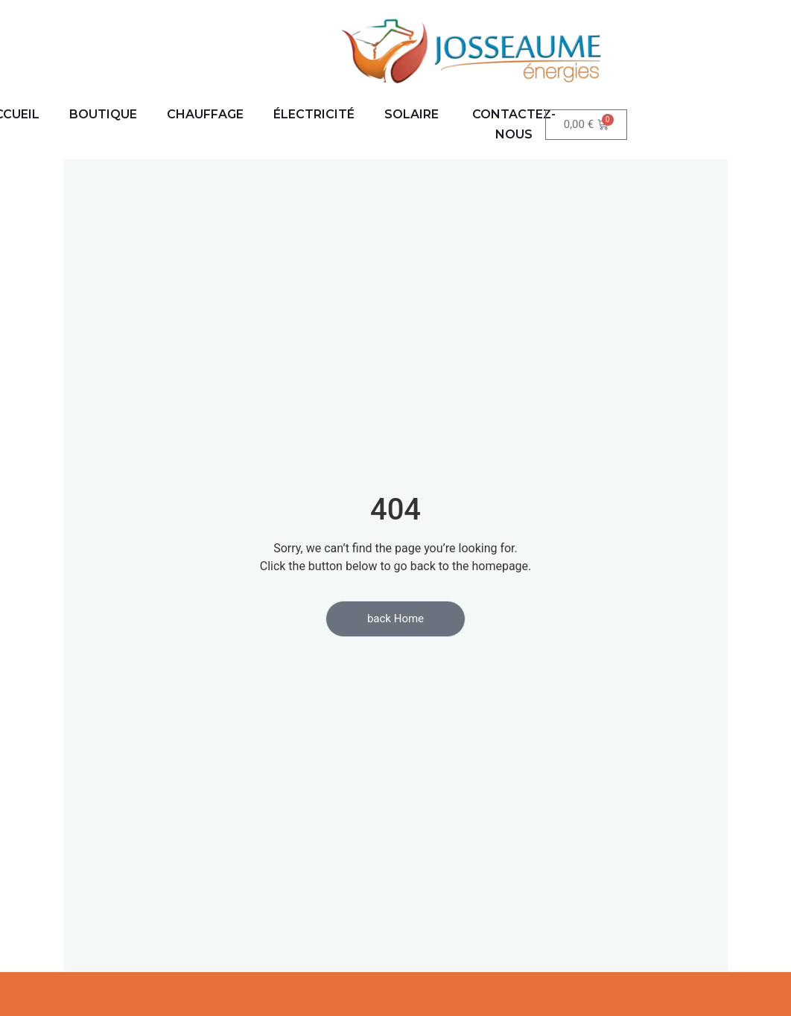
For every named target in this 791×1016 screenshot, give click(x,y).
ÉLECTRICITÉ (314, 114)
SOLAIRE (411, 114)
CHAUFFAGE (205, 114)
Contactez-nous (514, 124)
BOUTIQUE (103, 114)
